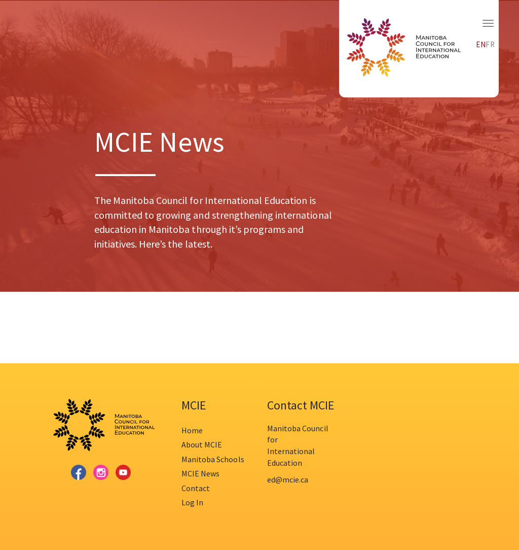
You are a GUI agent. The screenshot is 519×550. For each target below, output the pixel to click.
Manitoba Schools (212, 459)
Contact (195, 488)
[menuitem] (481, 43)
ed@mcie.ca (287, 479)
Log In (192, 502)
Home (192, 430)
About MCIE (201, 444)
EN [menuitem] (481, 44)
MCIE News (200, 473)
